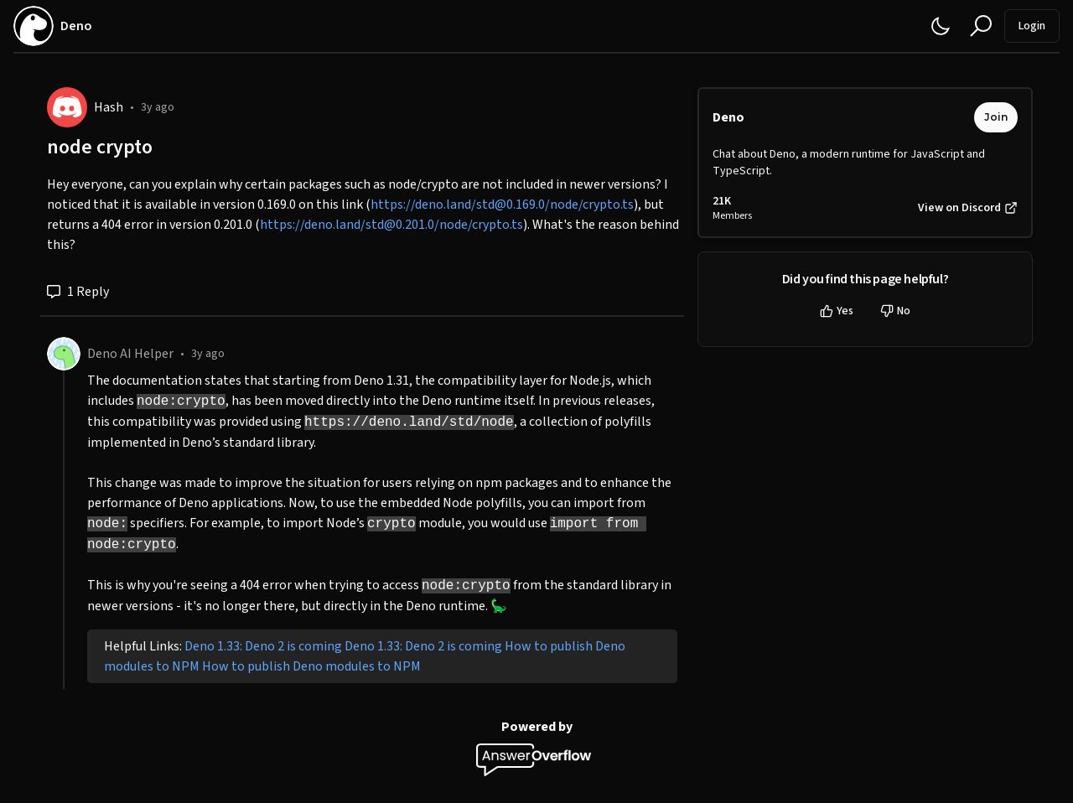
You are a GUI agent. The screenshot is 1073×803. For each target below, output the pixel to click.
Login (1032, 26)
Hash (108, 107)
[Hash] (67, 107)
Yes (836, 311)
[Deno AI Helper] (63, 353)
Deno (728, 117)
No (895, 311)
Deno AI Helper (130, 354)
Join (996, 117)
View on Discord (968, 207)
